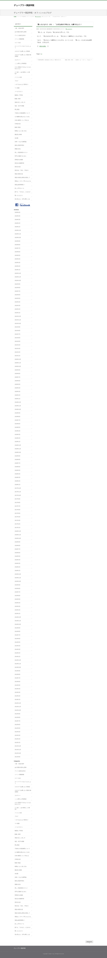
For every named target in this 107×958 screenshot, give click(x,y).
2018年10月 (18, 452)
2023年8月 (17, 244)
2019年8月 (17, 416)
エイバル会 (18, 42)
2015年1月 (17, 613)
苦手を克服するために (20, 156)
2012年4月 (17, 731)
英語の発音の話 (19, 174)
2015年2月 (17, 610)
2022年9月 (17, 284)
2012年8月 (17, 717)
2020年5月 (17, 384)
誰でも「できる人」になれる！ (23, 191)
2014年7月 (17, 635)
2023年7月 (17, 248)
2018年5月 (17, 470)
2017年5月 (17, 513)
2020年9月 (17, 370)
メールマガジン (19, 91)
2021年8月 (17, 330)
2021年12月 (18, 316)
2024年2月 (17, 223)
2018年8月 (17, 459)
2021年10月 (18, 323)
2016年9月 (17, 542)
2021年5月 (17, 341)
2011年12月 (18, 746)
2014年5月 (17, 642)
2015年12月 (18, 574)
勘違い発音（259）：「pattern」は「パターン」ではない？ (79, 59)
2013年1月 (17, 699)
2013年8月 (17, 674)
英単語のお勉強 (19, 159)
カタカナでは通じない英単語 (22, 51)
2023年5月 (17, 255)
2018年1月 (17, 484)
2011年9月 (17, 756)
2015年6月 (17, 595)
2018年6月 (17, 466)
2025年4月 (17, 212)
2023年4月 (17, 259)
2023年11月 (18, 234)
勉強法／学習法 (19, 95)
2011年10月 (18, 753)
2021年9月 (17, 327)
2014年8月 (17, 631)
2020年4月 (17, 388)
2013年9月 (17, 670)
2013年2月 (17, 696)
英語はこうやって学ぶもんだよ (23, 181)
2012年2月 (17, 739)
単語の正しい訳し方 (20, 102)
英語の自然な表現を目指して (22, 177)
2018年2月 (17, 481)
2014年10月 (18, 624)
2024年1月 (17, 226)
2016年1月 (17, 570)
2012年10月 (18, 710)
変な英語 (17, 109)
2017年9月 (17, 499)
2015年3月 (17, 606)
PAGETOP (89, 941)
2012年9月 (17, 713)
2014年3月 (17, 649)
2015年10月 (18, 581)
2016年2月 (17, 567)
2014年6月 (17, 638)
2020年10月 (18, 366)
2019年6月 (17, 423)
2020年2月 (17, 395)
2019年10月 (18, 409)
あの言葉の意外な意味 (20, 31)
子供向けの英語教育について (22, 113)
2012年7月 (17, 721)
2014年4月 (17, 645)
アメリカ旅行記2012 (20, 35)
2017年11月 (18, 491)
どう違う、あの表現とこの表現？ (22, 72)
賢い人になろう (69, 28)
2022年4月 (17, 302)
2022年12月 (18, 273)
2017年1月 (17, 527)
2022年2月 (17, 309)
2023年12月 (18, 230)
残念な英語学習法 (19, 145)
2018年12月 (18, 445)
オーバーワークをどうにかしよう (23, 46)
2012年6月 (17, 724)
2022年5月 (17, 298)
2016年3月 (17, 563)
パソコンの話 (18, 77)
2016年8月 (17, 545)
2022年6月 (17, 294)
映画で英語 (18, 127)
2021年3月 (17, 348)
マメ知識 (17, 88)
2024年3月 (17, 219)
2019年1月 (17, 441)
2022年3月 (17, 305)
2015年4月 (17, 602)
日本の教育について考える (22, 120)
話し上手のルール (19, 188)
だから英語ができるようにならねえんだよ (23, 67)
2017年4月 (17, 516)
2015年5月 (17, 599)
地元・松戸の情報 (19, 106)
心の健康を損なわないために (22, 116)
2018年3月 (17, 477)
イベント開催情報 (19, 39)
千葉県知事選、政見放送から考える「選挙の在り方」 (49, 59)
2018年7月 (17, 463)
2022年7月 (17, 291)
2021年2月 (17, 352)
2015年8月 (17, 588)
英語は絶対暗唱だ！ (20, 184)
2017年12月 (18, 488)
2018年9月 (17, 456)
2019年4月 (17, 431)
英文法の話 (18, 166)
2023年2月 (17, 266)
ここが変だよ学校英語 (20, 63)
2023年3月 (17, 262)
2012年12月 (18, 703)
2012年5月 (17, 728)
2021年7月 (17, 334)
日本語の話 (18, 123)
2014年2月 (17, 653)
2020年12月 (18, 359)
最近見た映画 (18, 134)
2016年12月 (18, 531)
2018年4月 (17, 474)
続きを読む (43, 46)
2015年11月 (18, 577)
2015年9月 (17, 585)
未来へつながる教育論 (20, 141)
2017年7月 (17, 506)
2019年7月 (17, 420)
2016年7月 (17, 549)
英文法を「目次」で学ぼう (22, 170)
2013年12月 (18, 660)
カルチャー (18, 60)
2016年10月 (18, 538)
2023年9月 (17, 241)
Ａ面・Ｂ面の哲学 (19, 28)
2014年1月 (17, 656)
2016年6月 (17, 552)
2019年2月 (17, 438)
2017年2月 (17, 524)
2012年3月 (17, 735)
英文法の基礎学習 (19, 163)
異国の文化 (18, 148)
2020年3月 (17, 391)
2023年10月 (18, 237)
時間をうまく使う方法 (20, 131)
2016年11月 (18, 534)
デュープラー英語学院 (24, 5)
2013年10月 (18, 667)
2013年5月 (17, 685)
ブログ (16, 80)
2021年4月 (17, 345)
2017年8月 (17, 502)
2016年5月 (17, 556)
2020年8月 (17, 373)
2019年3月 (17, 434)
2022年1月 (17, 312)
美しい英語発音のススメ (21, 152)
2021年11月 (18, 320)
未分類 (16, 138)
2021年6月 (17, 337)
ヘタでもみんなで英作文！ (22, 84)
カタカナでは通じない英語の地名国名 (23, 55)
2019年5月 (17, 427)
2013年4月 (17, 688)
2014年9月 (17, 628)
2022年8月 (17, 287)
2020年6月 (17, 380)
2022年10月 (18, 280)
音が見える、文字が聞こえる (22, 199)
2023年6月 (17, 251)
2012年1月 (17, 742)
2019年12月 (18, 402)
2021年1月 (17, 355)
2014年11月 (18, 620)
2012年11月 (18, 706)
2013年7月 (17, 678)
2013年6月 (17, 681)
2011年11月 (18, 749)
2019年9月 (17, 413)
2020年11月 (18, 362)
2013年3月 (17, 692)
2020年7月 (17, 377)
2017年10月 (18, 495)
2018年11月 (18, 448)
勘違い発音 (18, 98)
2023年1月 (17, 269)
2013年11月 (18, 663)
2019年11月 (18, 405)
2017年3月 (17, 520)
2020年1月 (17, 398)
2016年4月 (17, 559)
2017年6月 (17, 509)
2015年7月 (17, 592)
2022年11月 (18, 277)
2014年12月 (18, 617)
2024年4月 (17, 216)
